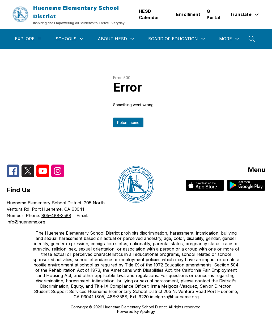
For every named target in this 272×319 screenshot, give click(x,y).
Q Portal (213, 14)
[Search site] (252, 39)
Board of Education (173, 38)
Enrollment (188, 14)
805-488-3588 (56, 215)
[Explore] (40, 38)
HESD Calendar (149, 14)
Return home (128, 122)
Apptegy (147, 311)
